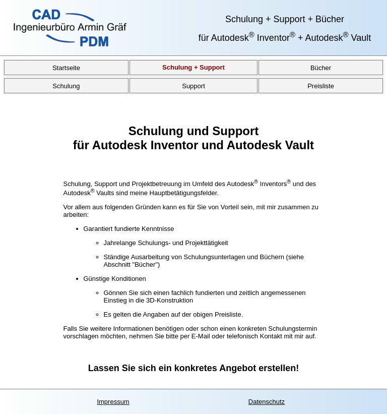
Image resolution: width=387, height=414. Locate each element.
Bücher (320, 67)
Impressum (113, 401)
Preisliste (320, 85)
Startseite (66, 67)
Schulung (66, 85)
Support (193, 85)
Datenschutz (266, 401)
